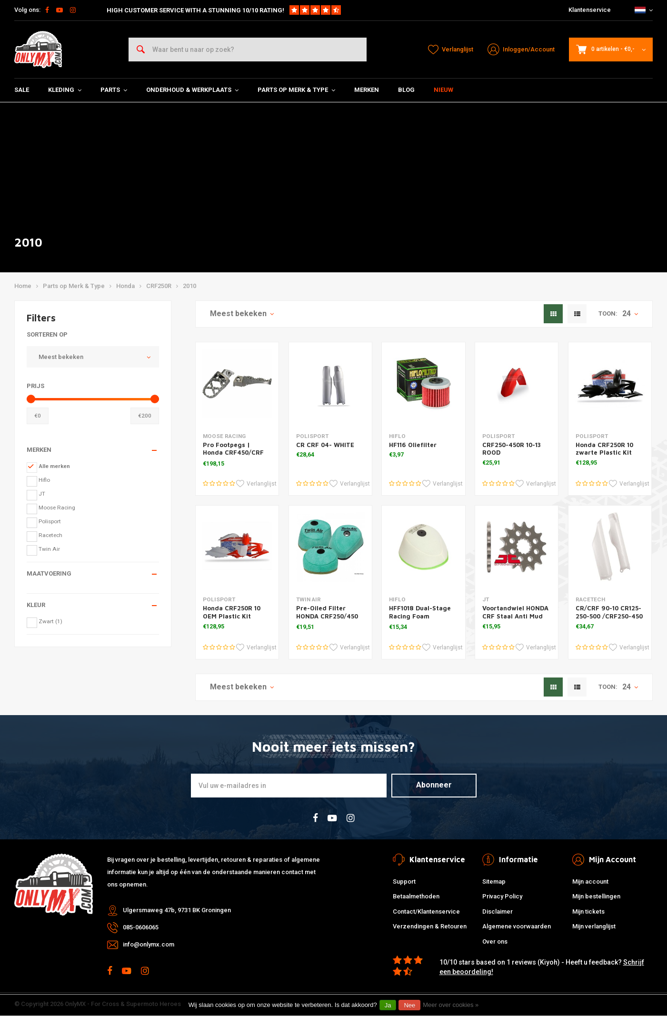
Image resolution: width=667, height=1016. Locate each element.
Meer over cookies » (450, 1004)
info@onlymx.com (148, 944)
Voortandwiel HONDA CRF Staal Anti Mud (515, 612)
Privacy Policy (502, 896)
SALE (21, 89)
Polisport (50, 521)
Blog (406, 89)
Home (22, 285)
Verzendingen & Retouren (430, 926)
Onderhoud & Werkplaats (192, 89)
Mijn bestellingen (596, 896)
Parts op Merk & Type (296, 89)
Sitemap (494, 881)
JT (42, 493)
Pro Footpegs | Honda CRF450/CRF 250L (233, 453)
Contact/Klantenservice (426, 911)
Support (404, 881)
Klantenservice (589, 9)
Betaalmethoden (416, 896)
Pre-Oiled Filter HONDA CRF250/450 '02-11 (327, 616)
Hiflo (44, 480)
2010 (189, 285)
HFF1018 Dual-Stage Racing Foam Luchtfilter (420, 616)
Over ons (495, 941)
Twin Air (49, 549)
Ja (388, 1005)
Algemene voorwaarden (516, 926)
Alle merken (54, 466)
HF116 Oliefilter (413, 444)
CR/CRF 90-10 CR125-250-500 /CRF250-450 (609, 612)
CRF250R (158, 285)
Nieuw (443, 89)
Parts (113, 89)
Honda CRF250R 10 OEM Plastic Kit (231, 612)
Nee (409, 1005)
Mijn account (590, 881)
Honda (125, 285)
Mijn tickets (588, 911)
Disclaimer (497, 911)
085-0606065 (141, 927)
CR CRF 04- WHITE (325, 444)
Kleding (64, 89)
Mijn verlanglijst (594, 926)
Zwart (50, 621)
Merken (366, 89)
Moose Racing (57, 507)
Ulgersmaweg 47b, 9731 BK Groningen (177, 910)
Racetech (50, 535)
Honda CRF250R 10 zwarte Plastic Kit (604, 449)
